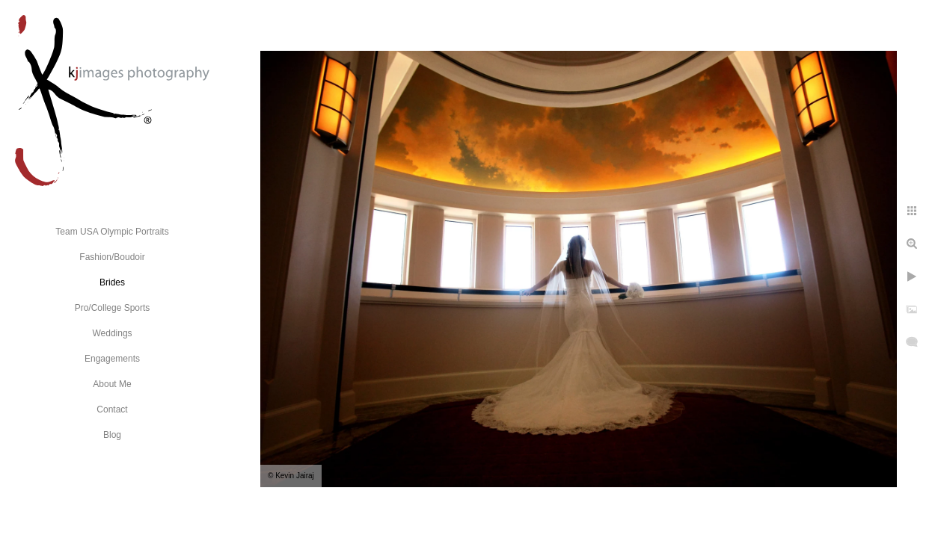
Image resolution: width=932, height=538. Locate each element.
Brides (112, 282)
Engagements (112, 358)
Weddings (112, 333)
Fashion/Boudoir (111, 257)
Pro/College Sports (112, 308)
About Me (112, 384)
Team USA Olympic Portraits (111, 231)
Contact (111, 409)
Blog (112, 435)
